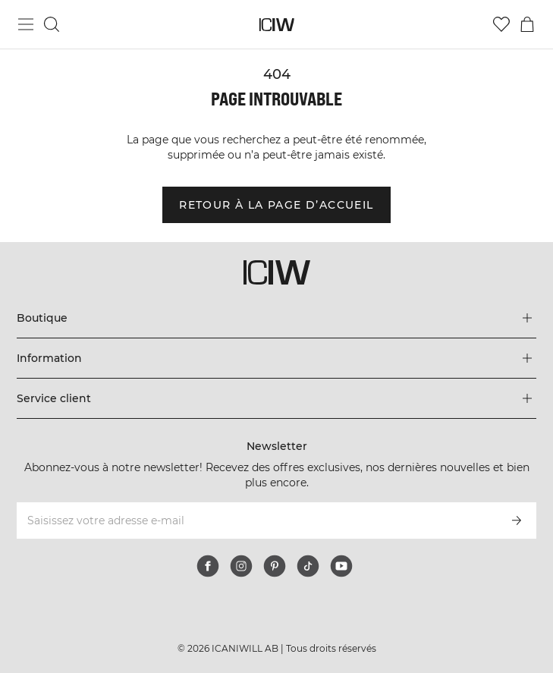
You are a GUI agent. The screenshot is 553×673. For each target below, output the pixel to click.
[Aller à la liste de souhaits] (501, 24)
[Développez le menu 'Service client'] (276, 398)
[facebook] (208, 566)
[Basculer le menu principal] (26, 24)
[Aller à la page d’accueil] (276, 24)
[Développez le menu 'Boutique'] (276, 318)
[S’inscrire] (516, 520)
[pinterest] (274, 566)
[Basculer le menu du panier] (527, 24)
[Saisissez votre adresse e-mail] (256, 520)
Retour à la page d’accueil (276, 205)
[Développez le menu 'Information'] (276, 358)
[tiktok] (308, 566)
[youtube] (341, 566)
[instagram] (241, 566)
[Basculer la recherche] (51, 24)
